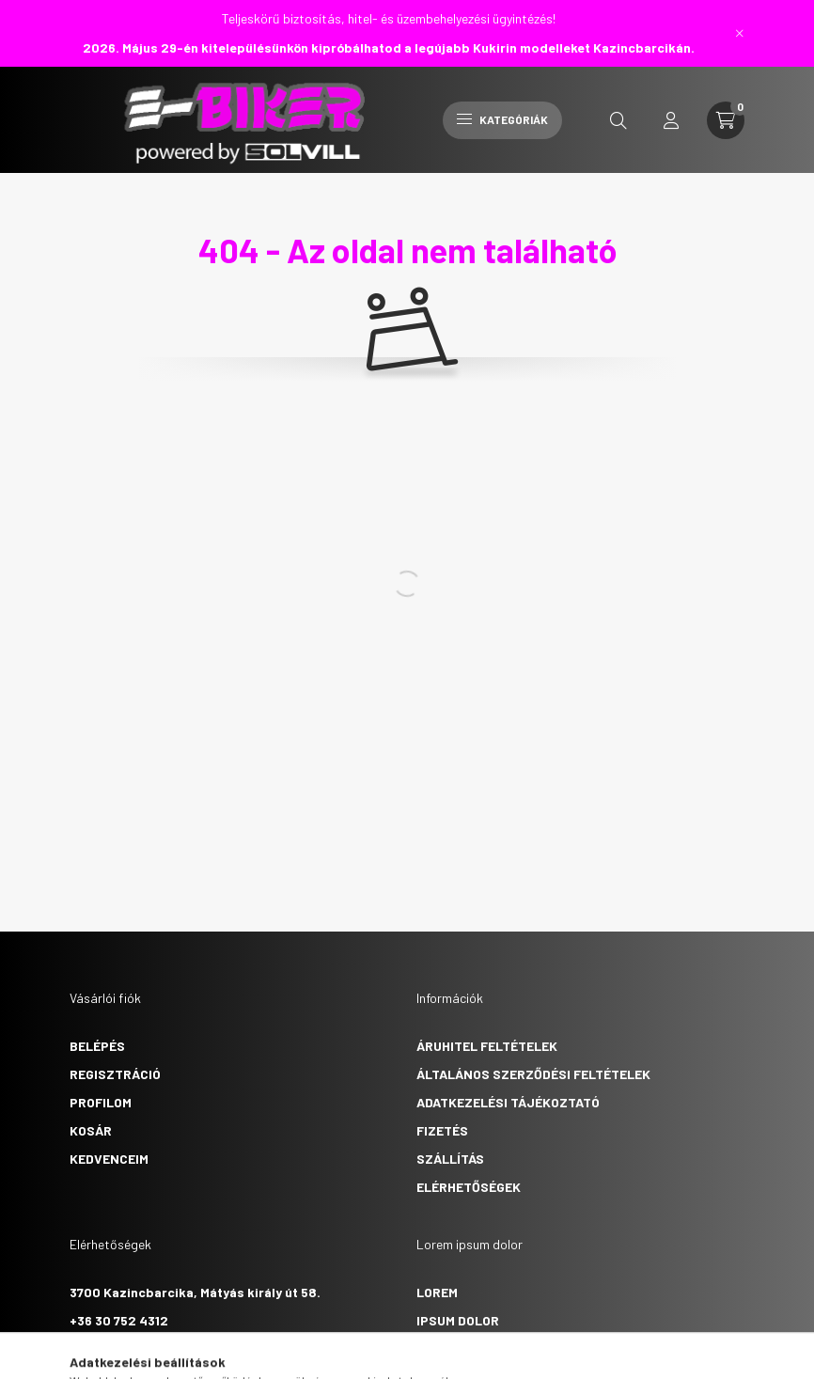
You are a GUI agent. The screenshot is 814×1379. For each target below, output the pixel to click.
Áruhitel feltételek (486, 1046)
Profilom (101, 1102)
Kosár (91, 1130)
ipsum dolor (457, 1320)
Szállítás (450, 1159)
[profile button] (671, 120)
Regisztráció (115, 1074)
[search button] (618, 120)
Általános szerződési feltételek (533, 1074)
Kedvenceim (109, 1159)
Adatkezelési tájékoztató (508, 1102)
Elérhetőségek (468, 1187)
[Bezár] (740, 33)
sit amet (445, 1348)
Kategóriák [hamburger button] (502, 119)
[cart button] (725, 120)
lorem (437, 1292)
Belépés (97, 1046)
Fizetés (442, 1130)
